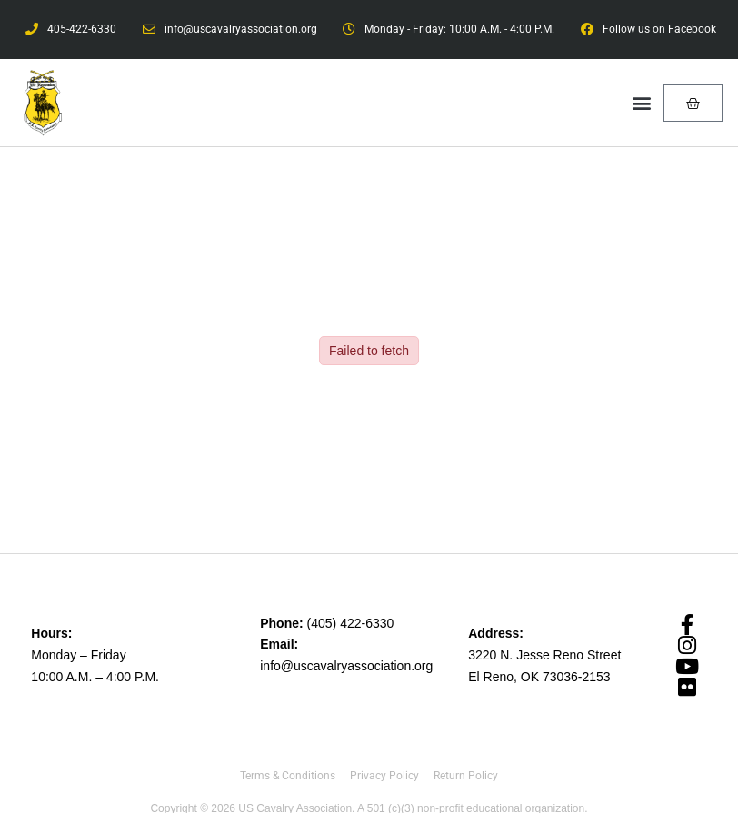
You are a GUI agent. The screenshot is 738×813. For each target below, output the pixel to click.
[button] (642, 103)
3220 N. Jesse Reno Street (544, 655)
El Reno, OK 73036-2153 (539, 676)
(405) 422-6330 (350, 623)
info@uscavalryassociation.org (346, 666)
